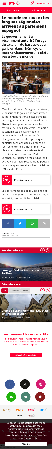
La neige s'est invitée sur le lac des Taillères (23, 271)
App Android (40, 396)
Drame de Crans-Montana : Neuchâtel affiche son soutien (25, 312)
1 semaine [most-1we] (15, 290)
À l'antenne (38, 10)
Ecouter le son (17, 180)
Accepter (26, 444)
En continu (13, 10)
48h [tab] (4, 290)
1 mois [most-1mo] (25, 290)
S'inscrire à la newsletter (26, 355)
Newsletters (11, 396)
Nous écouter (45, 3)
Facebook (10, 384)
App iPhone (26, 396)
